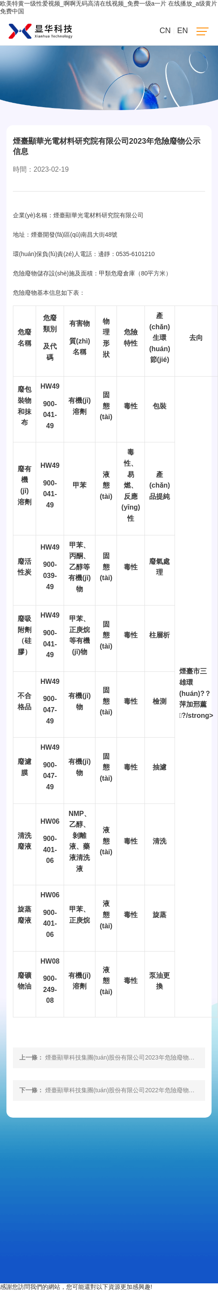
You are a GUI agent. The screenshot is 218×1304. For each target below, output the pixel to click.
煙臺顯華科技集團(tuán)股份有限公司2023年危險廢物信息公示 (129, 1057)
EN (182, 30)
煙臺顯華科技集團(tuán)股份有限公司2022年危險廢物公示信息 (129, 1090)
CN (165, 30)
